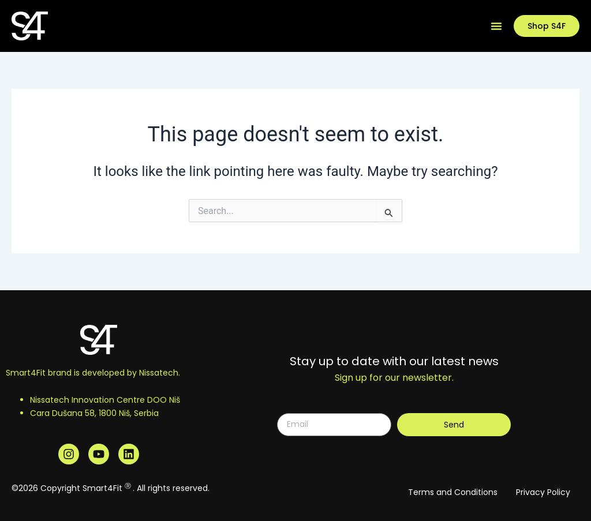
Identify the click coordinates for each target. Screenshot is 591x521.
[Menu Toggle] (496, 26)
